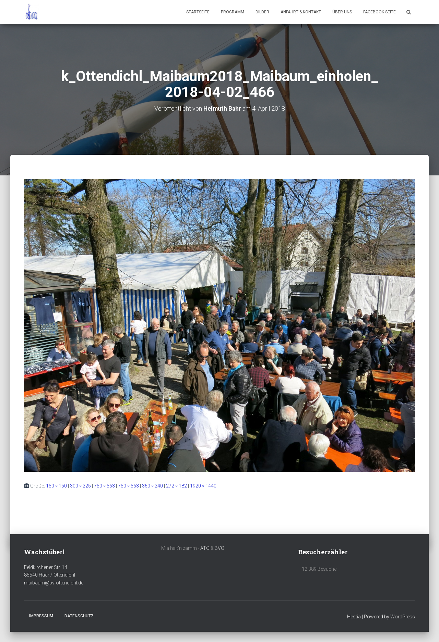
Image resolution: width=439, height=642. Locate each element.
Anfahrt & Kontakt (301, 12)
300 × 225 (80, 485)
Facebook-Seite (379, 12)
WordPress (402, 616)
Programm (232, 12)
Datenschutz (79, 615)
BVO (219, 548)
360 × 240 (152, 485)
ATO (205, 548)
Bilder (262, 12)
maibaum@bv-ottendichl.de (53, 582)
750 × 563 (104, 485)
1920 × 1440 (203, 485)
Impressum (41, 615)
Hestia (354, 616)
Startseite (198, 12)
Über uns (342, 12)
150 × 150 (56, 485)
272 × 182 (176, 485)
